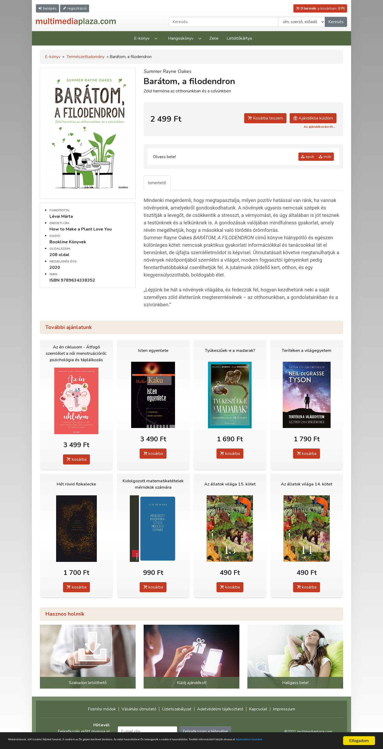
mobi (325, 156)
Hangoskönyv (180, 38)
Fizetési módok (102, 709)
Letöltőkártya (239, 38)
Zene (214, 38)
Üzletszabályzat (177, 709)
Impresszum (284, 709)
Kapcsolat (258, 709)
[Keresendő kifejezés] (223, 22)
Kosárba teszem (265, 118)
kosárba (76, 459)
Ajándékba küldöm (313, 118)
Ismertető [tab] (157, 183)
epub (307, 156)
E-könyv (141, 38)
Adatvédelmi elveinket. (48, 743)
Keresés (336, 22)
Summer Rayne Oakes (168, 71)
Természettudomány (85, 57)
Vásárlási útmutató (139, 709)
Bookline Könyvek (67, 242)
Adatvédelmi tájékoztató (220, 709)
